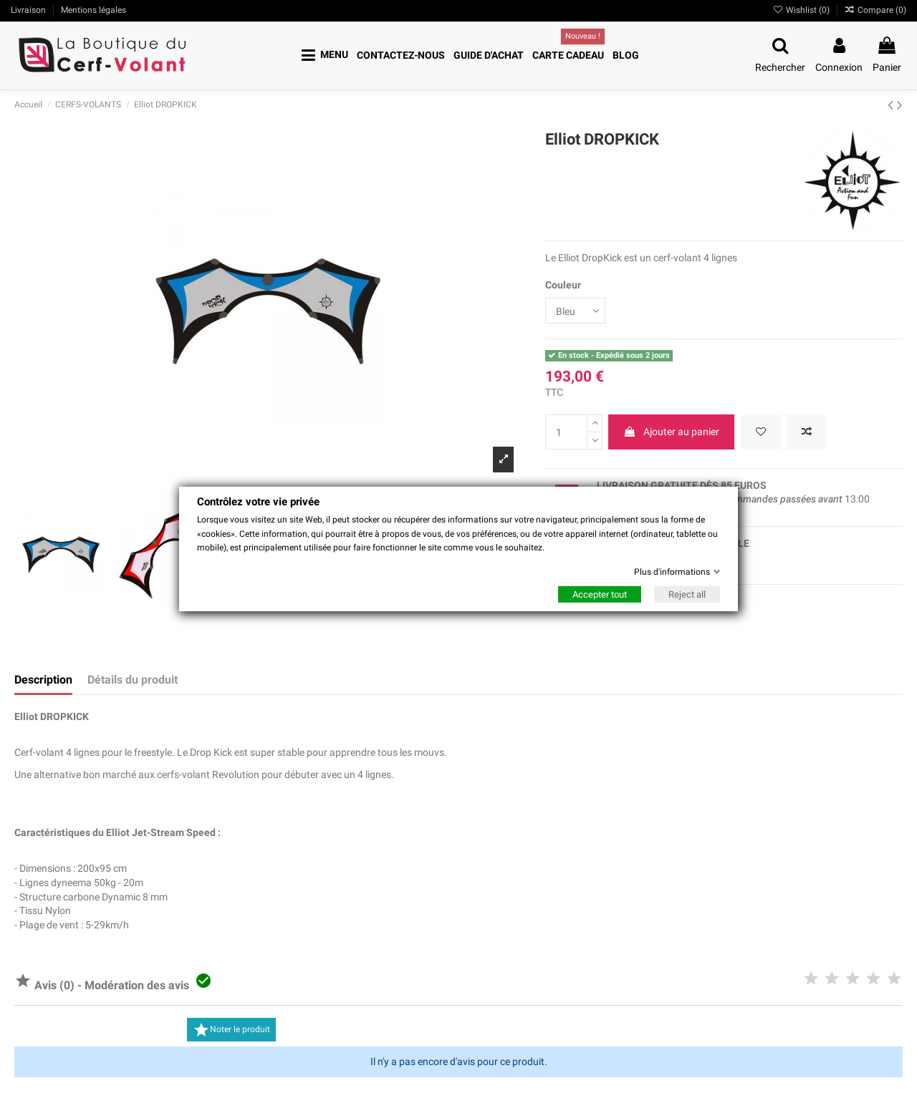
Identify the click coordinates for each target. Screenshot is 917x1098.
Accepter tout (599, 594)
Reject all (687, 594)
